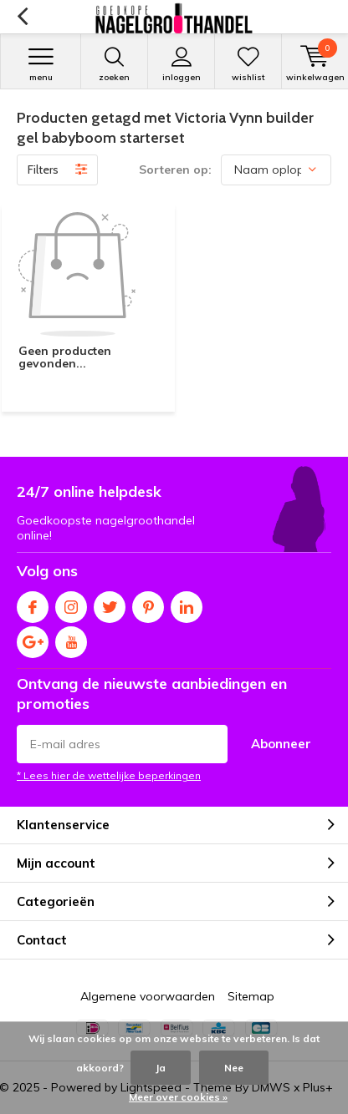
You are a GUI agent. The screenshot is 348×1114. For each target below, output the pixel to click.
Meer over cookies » (178, 1097)
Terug (22, 16)
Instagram (71, 603)
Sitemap (251, 996)
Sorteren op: (175, 169)
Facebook (33, 603)
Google (33, 638)
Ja (161, 1067)
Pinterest (148, 603)
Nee (233, 1067)
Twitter (109, 603)
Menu (40, 64)
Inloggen (181, 64)
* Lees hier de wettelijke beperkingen (109, 775)
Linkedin (186, 603)
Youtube (71, 638)
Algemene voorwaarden (147, 996)
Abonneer (281, 744)
